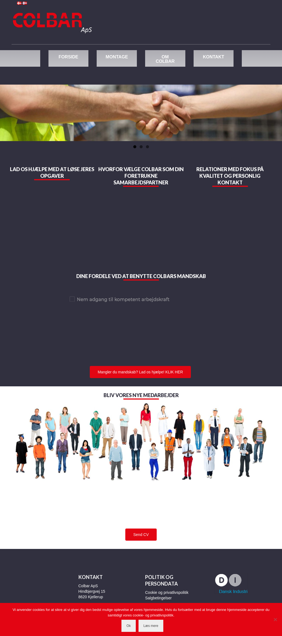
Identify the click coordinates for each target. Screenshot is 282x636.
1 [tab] (134, 146)
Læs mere (150, 626)
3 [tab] (147, 146)
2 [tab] (141, 146)
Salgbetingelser (158, 598)
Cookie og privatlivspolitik (166, 592)
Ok (128, 626)
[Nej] (275, 619)
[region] (141, 113)
